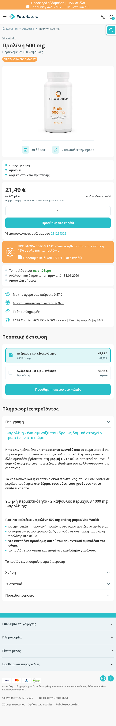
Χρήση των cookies (40, 704)
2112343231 (59, 233)
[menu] (5, 16)
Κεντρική (10, 28)
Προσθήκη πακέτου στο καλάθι (58, 389)
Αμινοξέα (28, 28)
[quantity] (58, 211)
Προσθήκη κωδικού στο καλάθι (60, 7)
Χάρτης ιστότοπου (13, 704)
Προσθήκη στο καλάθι (58, 223)
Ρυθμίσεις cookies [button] (67, 704)
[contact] (103, 16)
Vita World (9, 38)
